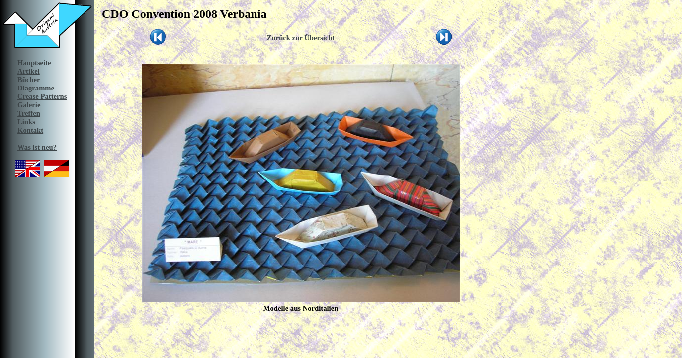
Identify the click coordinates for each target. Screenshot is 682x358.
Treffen (28, 113)
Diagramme (35, 88)
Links (26, 122)
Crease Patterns (42, 96)
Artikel (28, 71)
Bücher (28, 80)
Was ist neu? (37, 147)
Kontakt (30, 130)
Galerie (28, 105)
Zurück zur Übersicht (301, 38)
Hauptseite (34, 63)
